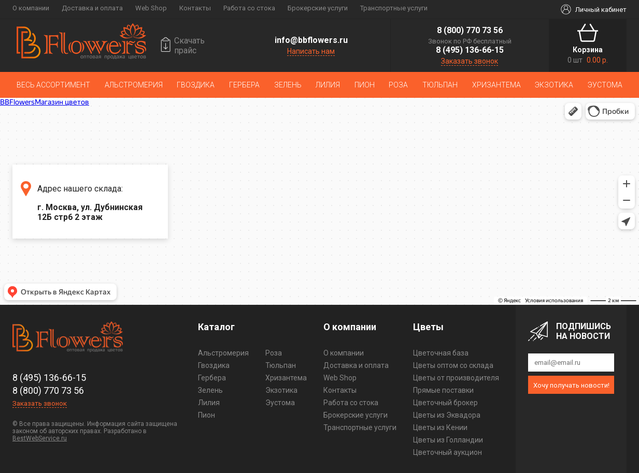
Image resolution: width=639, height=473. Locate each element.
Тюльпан (440, 85)
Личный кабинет (601, 9)
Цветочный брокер (445, 402)
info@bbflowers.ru (311, 40)
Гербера (244, 85)
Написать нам (311, 51)
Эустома (605, 85)
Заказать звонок (469, 61)
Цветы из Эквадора (446, 415)
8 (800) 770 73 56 (470, 30)
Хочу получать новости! (571, 385)
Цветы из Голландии (448, 440)
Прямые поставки (443, 390)
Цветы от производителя (456, 378)
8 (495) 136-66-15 (470, 50)
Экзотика (554, 85)
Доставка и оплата (92, 8)
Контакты (195, 8)
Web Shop (151, 8)
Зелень (288, 85)
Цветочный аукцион (447, 452)
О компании (30, 8)
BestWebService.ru (39, 438)
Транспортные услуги (394, 8)
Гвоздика (196, 85)
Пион (364, 85)
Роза (398, 85)
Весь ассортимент (53, 85)
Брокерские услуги (318, 8)
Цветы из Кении (440, 427)
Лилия (328, 85)
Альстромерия (134, 85)
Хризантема (496, 85)
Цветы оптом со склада (453, 365)
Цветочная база (440, 353)
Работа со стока (249, 8)
